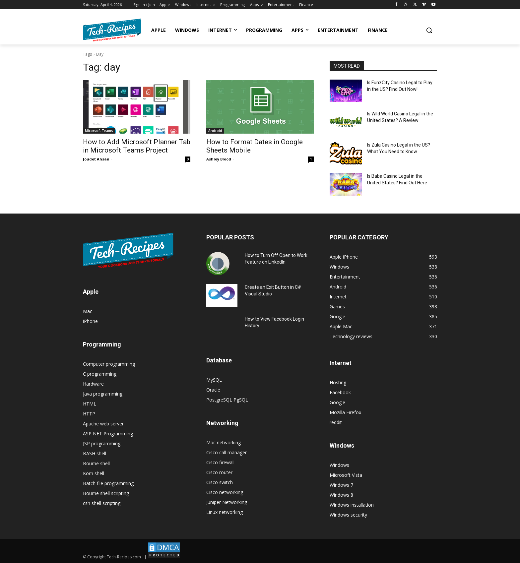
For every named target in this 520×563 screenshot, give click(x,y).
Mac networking (223, 442)
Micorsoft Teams (99, 130)
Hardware (93, 384)
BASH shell (94, 453)
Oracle (213, 390)
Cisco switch (219, 482)
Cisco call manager (226, 452)
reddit (336, 422)
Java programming (102, 394)
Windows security (348, 515)
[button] (429, 30)
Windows (339, 465)
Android (215, 130)
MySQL (214, 380)
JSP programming (101, 443)
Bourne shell (96, 463)
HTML (89, 404)
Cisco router (219, 472)
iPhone (90, 321)
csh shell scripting (101, 503)
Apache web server (103, 423)
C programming (99, 374)
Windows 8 (341, 495)
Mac (87, 311)
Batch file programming (108, 483)
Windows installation (352, 505)
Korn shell (93, 473)
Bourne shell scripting (106, 493)
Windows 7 (341, 485)
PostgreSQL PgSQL (227, 400)
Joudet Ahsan (96, 158)
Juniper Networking (226, 502)
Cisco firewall (220, 462)
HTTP (89, 413)
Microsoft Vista (346, 475)
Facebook (340, 392)
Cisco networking (224, 492)
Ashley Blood (218, 158)
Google (337, 402)
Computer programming (109, 364)
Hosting (338, 382)
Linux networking (224, 512)
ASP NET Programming (108, 433)
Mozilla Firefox (345, 412)
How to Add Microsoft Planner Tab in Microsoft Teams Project (136, 146)
